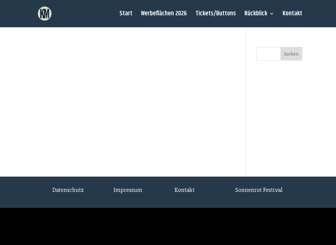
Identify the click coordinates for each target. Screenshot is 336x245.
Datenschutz (68, 190)
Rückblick (255, 14)
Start (125, 14)
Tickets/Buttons (215, 14)
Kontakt (292, 14)
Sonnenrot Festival (259, 190)
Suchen (291, 54)
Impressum (127, 190)
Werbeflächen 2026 (164, 14)
